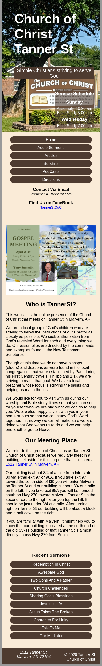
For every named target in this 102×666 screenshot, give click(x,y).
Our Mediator (50, 636)
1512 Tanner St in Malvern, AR (32, 464)
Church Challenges (51, 588)
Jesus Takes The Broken (51, 612)
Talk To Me (51, 628)
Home (51, 140)
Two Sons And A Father (51, 580)
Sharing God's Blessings (51, 596)
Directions (51, 179)
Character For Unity (51, 620)
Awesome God (51, 572)
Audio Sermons (50, 148)
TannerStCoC (51, 207)
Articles (51, 155)
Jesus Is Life (51, 604)
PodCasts (50, 171)
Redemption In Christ (51, 564)
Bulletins (51, 163)
